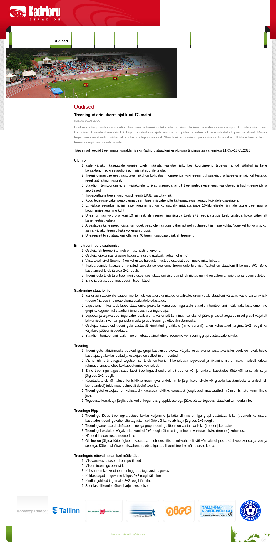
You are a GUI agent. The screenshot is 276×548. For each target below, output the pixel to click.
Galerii (146, 40)
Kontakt (180, 40)
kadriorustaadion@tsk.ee (128, 534)
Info (163, 40)
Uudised (61, 41)
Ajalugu (104, 40)
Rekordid (126, 40)
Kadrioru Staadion (30, 40)
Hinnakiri (83, 40)
